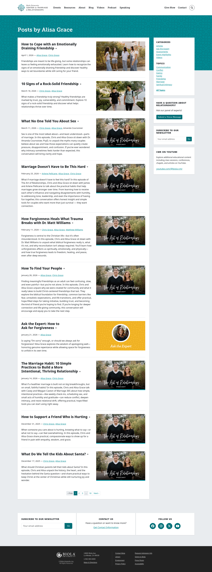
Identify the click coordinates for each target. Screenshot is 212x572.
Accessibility (139, 564)
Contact (182, 7)
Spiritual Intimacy (164, 84)
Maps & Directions (90, 562)
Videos (100, 7)
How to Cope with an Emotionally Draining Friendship (49, 46)
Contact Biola (120, 553)
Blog (91, 7)
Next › (96, 493)
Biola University (66, 554)
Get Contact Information (106, 527)
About (82, 7)
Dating (159, 73)
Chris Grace (53, 55)
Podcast (112, 7)
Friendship (161, 78)
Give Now (169, 7)
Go (189, 139)
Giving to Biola (140, 557)
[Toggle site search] (192, 7)
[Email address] (171, 139)
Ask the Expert (162, 48)
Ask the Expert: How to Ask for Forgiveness (40, 325)
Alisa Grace (42, 55)
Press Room (139, 560)
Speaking (125, 7)
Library (117, 557)
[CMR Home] (33, 7)
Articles (159, 46)
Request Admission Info (143, 553)
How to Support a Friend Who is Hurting (54, 416)
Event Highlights (163, 54)
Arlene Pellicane (49, 173)
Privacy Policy (120, 564)
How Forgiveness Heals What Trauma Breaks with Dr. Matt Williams (52, 220)
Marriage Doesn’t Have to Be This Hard (53, 166)
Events (57, 7)
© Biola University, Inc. (66, 561)
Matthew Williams (74, 229)
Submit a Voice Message (169, 117)
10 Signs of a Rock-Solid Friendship (50, 83)
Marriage (160, 81)
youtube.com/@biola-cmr (169, 168)
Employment (119, 560)
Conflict (159, 70)
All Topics (160, 90)
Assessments (162, 51)
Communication (163, 67)
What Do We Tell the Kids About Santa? (53, 454)
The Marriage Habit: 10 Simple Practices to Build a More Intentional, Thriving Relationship (49, 367)
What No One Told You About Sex (48, 121)
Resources (69, 7)
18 (90, 493)
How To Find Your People (41, 268)
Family (159, 76)
